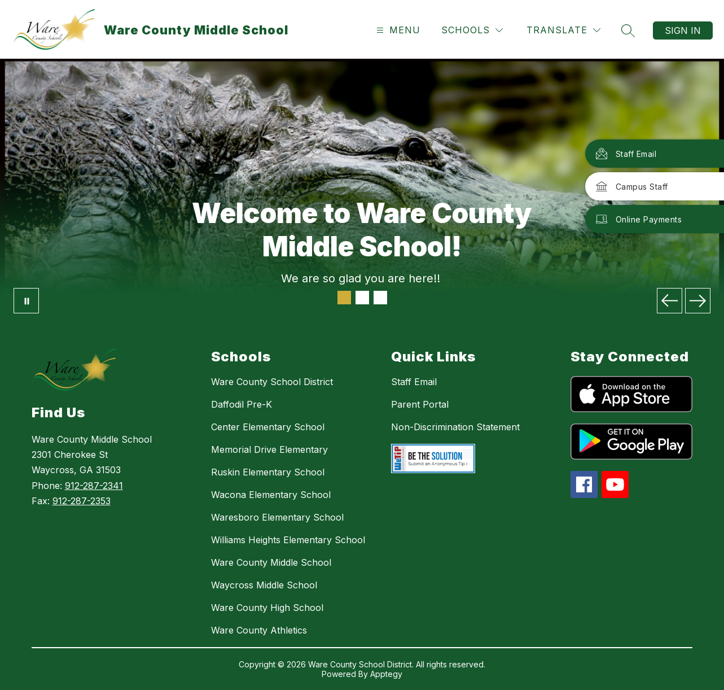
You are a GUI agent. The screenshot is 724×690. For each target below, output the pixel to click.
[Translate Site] (563, 30)
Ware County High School (267, 607)
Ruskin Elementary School (267, 472)
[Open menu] (397, 30)
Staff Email (414, 381)
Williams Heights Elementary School (288, 539)
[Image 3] (380, 297)
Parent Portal (420, 404)
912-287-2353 (81, 500)
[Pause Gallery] (26, 300)
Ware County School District (272, 381)
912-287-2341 (94, 485)
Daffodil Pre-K (241, 404)
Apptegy (386, 674)
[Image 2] (362, 297)
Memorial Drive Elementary (269, 449)
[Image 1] (344, 297)
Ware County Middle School (271, 562)
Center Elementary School (267, 427)
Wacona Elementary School (271, 494)
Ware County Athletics (259, 630)
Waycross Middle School (264, 585)
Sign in (683, 30)
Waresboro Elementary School (277, 517)
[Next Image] (697, 300)
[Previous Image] (669, 300)
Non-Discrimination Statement (455, 427)
